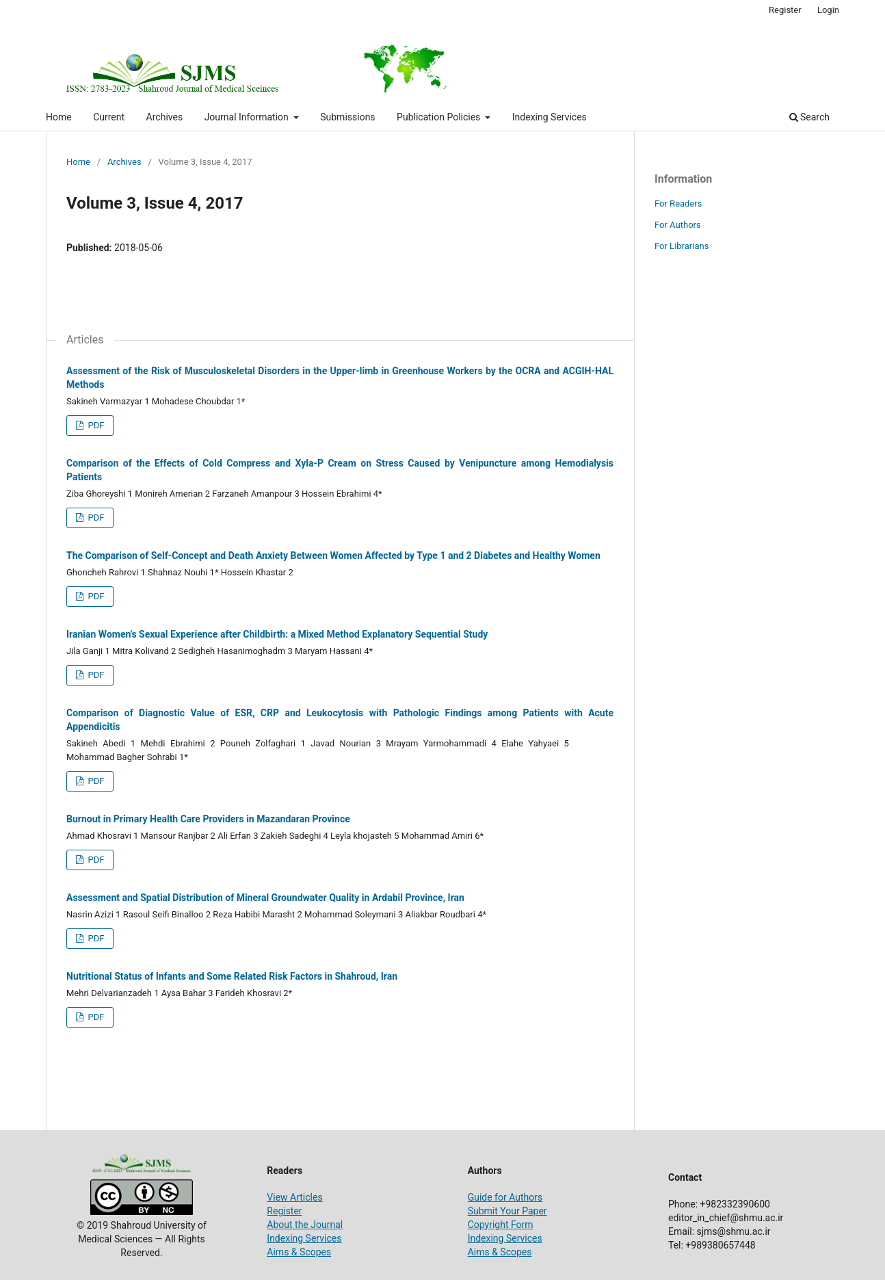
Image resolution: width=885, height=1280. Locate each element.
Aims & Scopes (299, 1251)
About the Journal (305, 1224)
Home (59, 117)
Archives (164, 117)
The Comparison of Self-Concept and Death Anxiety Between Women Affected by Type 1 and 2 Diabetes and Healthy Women (333, 555)
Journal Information (247, 117)
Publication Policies (440, 117)
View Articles (294, 1197)
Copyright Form (500, 1224)
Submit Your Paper (507, 1210)
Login (828, 10)
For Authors (678, 225)
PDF (94, 425)
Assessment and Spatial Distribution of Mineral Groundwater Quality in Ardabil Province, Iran (265, 897)
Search (809, 117)
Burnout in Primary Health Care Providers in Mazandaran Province (208, 818)
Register (785, 10)
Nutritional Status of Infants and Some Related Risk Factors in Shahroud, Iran (231, 976)
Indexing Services (549, 117)
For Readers (678, 203)
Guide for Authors (505, 1197)
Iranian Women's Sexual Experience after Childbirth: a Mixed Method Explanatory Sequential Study (277, 634)
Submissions (347, 117)
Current (108, 117)
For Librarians (682, 246)
